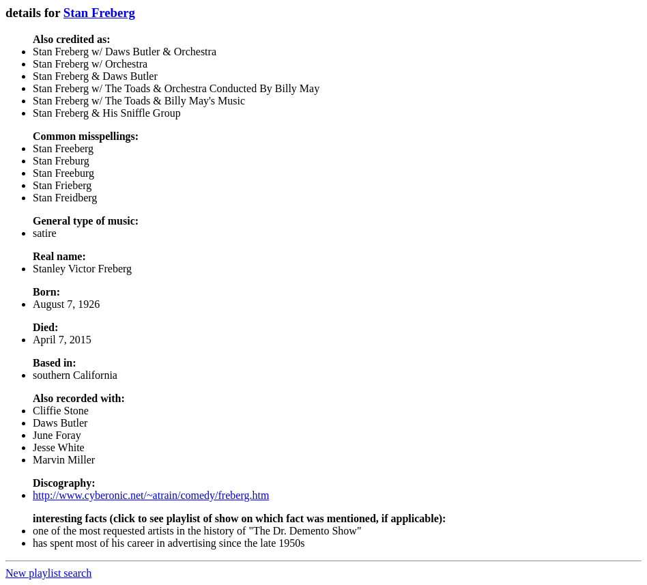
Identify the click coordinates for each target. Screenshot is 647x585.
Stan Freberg (99, 12)
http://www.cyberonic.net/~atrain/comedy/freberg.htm (151, 495)
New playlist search (48, 573)
